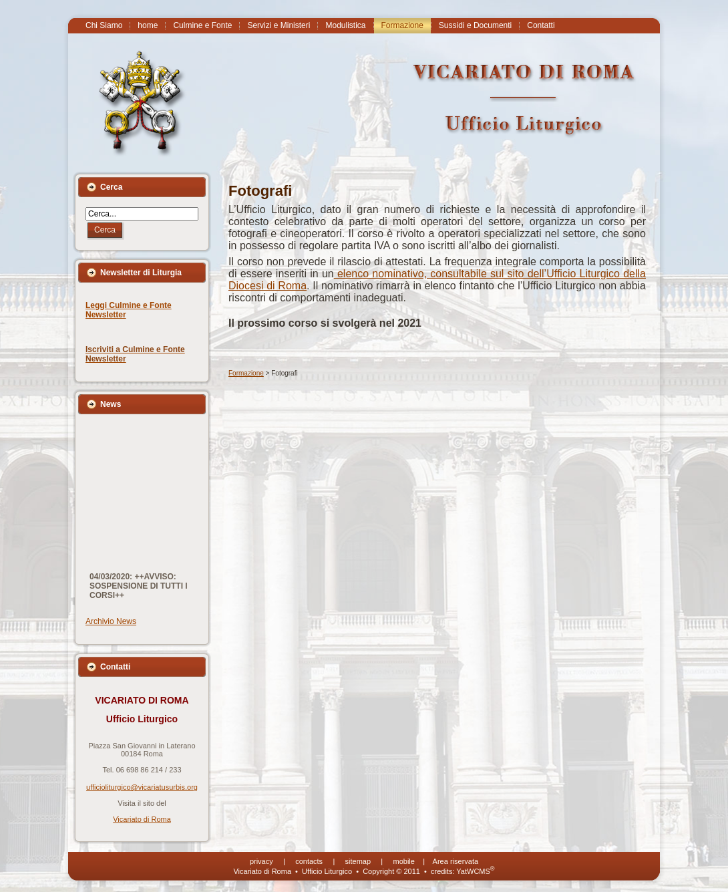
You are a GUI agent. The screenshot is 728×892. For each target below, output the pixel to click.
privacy (261, 861)
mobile (404, 861)
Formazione (246, 373)
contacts (309, 861)
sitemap (358, 861)
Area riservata (455, 861)
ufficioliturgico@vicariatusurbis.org (142, 787)
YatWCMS (475, 871)
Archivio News (110, 621)
